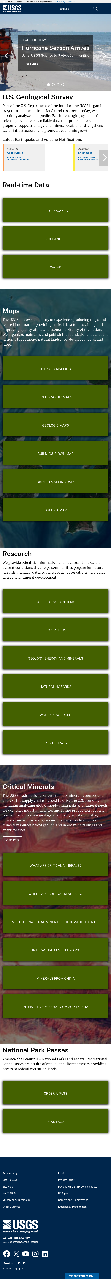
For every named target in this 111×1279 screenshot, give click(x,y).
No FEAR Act (10, 1193)
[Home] (12, 11)
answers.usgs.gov (13, 1268)
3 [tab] (58, 84)
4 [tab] (62, 84)
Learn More (12, 839)
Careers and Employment (73, 1200)
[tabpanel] (55, 52)
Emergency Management (72, 1206)
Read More (31, 63)
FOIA (61, 1173)
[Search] (96, 9)
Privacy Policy (66, 1180)
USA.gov (63, 1193)
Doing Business (11, 1206)
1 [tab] (48, 84)
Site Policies (10, 1180)
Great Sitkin (15, 152)
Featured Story (34, 40)
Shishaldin (85, 152)
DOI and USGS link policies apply (77, 1186)
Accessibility (10, 1173)
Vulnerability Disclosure (16, 1200)
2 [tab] (53, 84)
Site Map (8, 1186)
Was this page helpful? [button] (82, 1275)
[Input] (78, 9)
